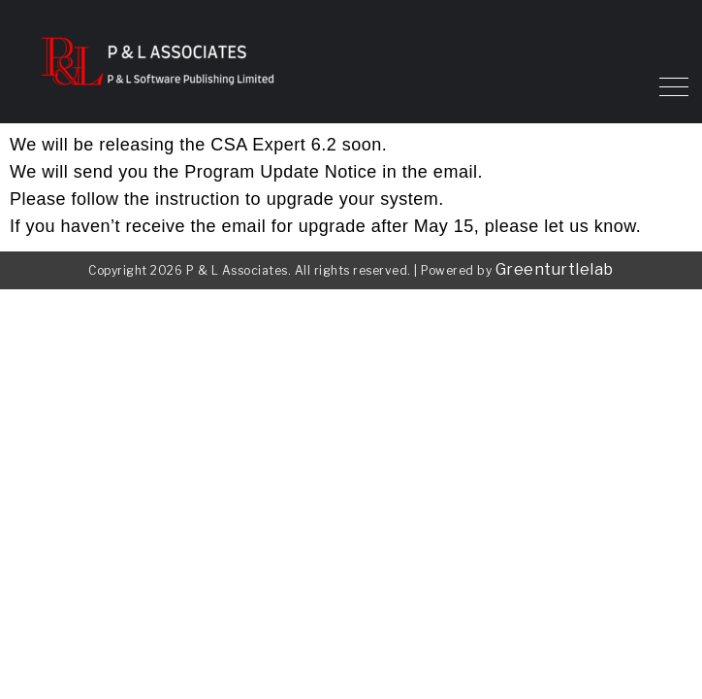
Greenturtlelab (554, 269)
